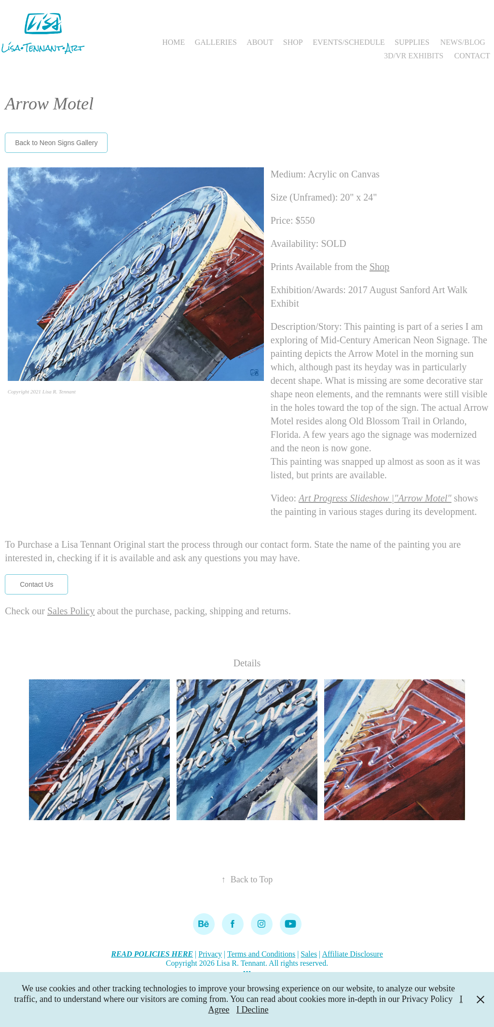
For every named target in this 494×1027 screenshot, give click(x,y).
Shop (379, 266)
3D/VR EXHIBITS (413, 56)
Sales (309, 954)
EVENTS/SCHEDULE (348, 42)
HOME (173, 42)
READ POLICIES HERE (152, 954)
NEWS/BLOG (462, 42)
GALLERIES (216, 42)
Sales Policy (71, 611)
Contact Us (36, 584)
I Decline (252, 1009)
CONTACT (472, 56)
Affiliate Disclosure (352, 954)
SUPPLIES (412, 42)
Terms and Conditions (261, 954)
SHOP (293, 42)
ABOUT (260, 42)
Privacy (210, 954)
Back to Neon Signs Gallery (56, 143)
